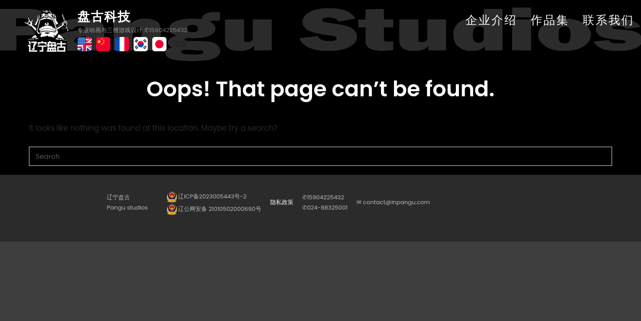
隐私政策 (281, 202)
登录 (180, 43)
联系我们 (608, 20)
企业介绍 (491, 20)
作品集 (550, 20)
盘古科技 (104, 16)
